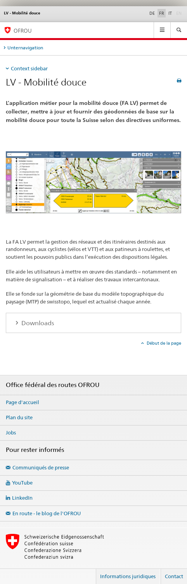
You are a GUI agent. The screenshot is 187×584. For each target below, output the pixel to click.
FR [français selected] (161, 13)
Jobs (11, 432)
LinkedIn (22, 498)
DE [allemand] (152, 13)
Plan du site (19, 417)
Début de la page (163, 343)
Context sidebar (29, 68)
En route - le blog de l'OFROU (46, 513)
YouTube (22, 482)
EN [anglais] (179, 13)
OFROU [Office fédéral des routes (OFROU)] (23, 30)
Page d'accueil (22, 402)
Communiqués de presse (40, 467)
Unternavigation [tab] (25, 48)
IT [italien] (170, 13)
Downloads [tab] (37, 323)
